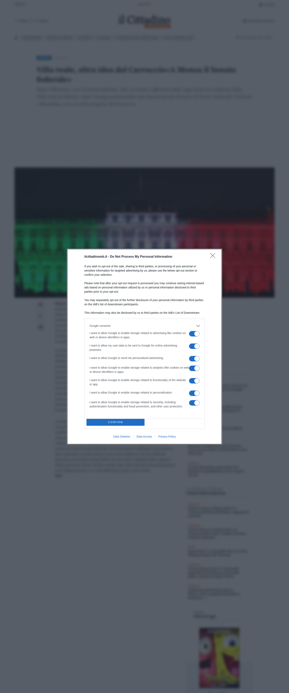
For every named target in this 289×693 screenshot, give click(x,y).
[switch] (194, 333)
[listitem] (144, 326)
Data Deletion (121, 436)
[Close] (214, 257)
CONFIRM (115, 422)
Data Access (144, 436)
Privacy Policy (167, 436)
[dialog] (144, 346)
